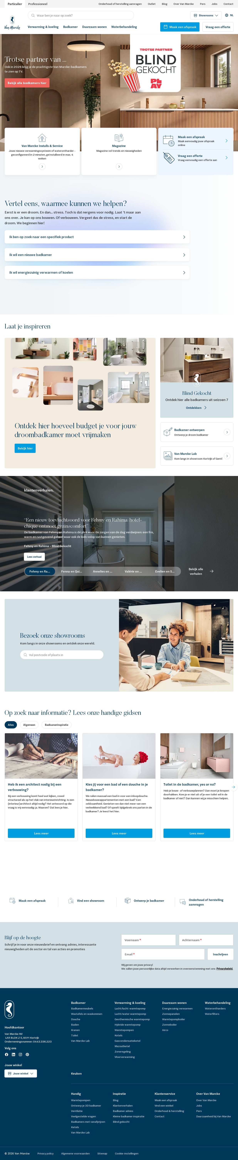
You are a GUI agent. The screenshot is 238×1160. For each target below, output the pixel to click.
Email (129, 954)
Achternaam (191, 940)
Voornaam (132, 940)
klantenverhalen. (39, 490)
